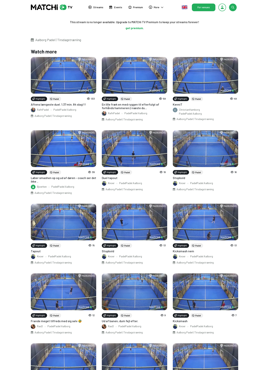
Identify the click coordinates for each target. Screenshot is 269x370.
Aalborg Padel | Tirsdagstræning (58, 40)
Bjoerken (42, 186)
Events (115, 7)
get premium (134, 28)
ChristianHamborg (189, 109)
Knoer (111, 183)
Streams (95, 7)
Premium (135, 7)
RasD (40, 326)
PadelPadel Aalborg (64, 109)
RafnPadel (43, 109)
